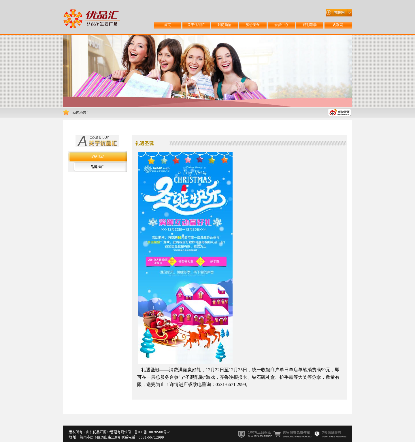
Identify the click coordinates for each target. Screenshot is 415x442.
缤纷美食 (253, 25)
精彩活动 (310, 25)
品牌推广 (97, 166)
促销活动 (97, 156)
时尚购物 (224, 25)
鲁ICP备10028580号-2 (152, 432)
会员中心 (281, 25)
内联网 (338, 25)
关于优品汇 (196, 25)
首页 (167, 25)
